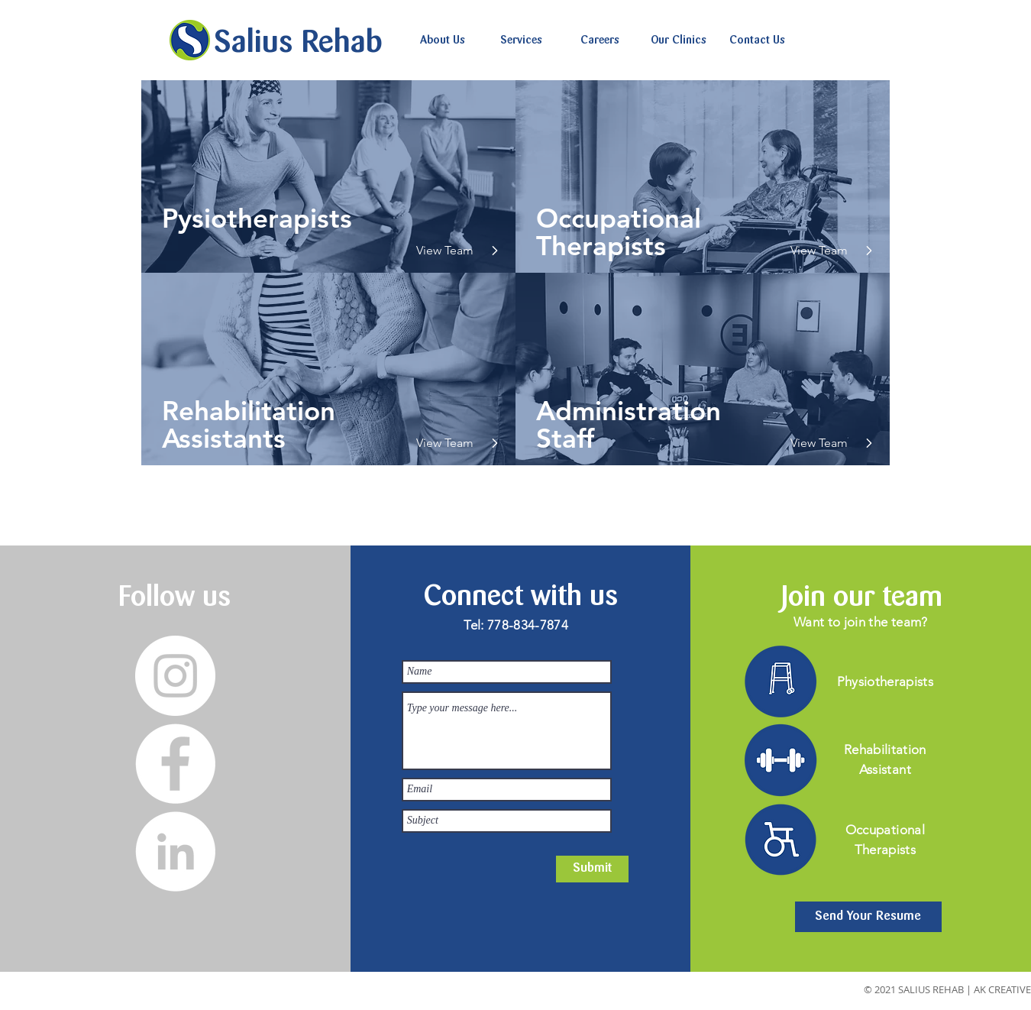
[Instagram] (175, 676)
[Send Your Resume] (868, 917)
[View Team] (450, 251)
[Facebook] (175, 764)
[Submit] (592, 869)
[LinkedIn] (175, 851)
